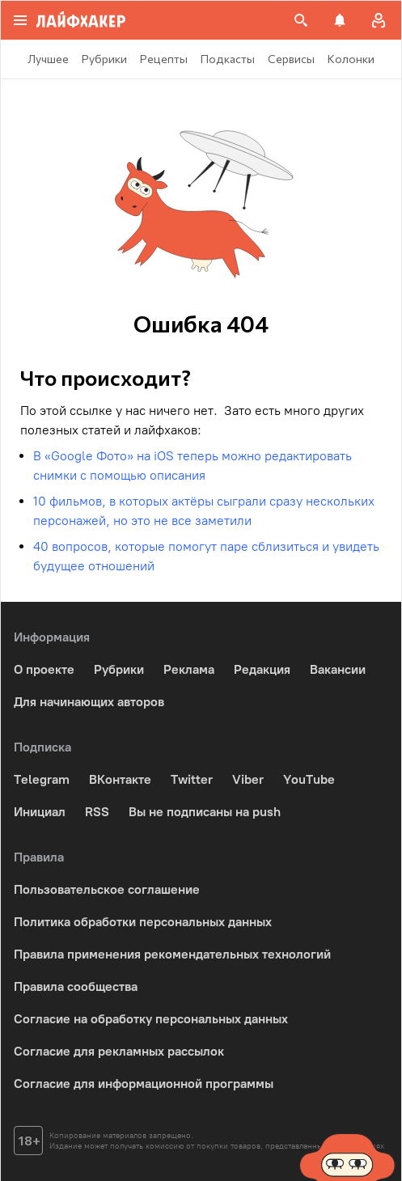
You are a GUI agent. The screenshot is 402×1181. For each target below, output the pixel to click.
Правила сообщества (76, 986)
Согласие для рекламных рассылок (119, 1051)
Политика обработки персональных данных (143, 921)
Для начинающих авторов (89, 701)
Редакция (262, 669)
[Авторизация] (378, 20)
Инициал (40, 811)
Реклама (188, 669)
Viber (248, 779)
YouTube (309, 779)
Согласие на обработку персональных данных (151, 1018)
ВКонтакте (120, 779)
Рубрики (119, 669)
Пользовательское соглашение (107, 889)
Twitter (192, 779)
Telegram (42, 779)
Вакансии (338, 669)
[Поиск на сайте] (300, 20)
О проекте (44, 669)
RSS (97, 811)
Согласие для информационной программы (143, 1083)
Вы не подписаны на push (205, 811)
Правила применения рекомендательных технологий (172, 954)
